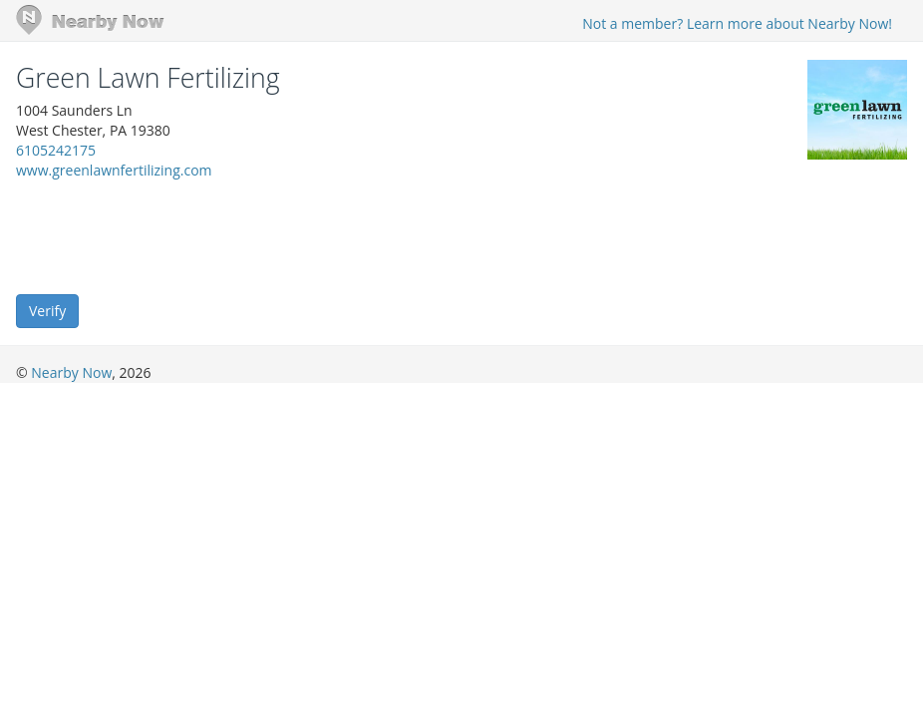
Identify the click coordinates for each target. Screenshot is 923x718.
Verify (47, 310)
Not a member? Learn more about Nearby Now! (737, 23)
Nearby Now (71, 372)
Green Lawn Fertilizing (148, 78)
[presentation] (167, 235)
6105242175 (56, 150)
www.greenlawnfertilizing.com (114, 170)
